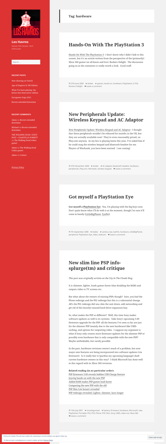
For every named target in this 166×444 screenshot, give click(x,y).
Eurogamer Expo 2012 (21, 97)
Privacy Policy (18, 167)
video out (125, 413)
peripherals (74, 168)
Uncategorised (93, 410)
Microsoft (133, 410)
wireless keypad (104, 168)
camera (105, 232)
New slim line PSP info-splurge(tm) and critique (97, 265)
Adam (14, 120)
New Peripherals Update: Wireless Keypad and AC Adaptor (106, 117)
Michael (15, 127)
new (140, 410)
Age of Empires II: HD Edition (25, 85)
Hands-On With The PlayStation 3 (106, 44)
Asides (90, 83)
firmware (115, 410)
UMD (118, 413)
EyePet (105, 214)
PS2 (89, 413)
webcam (102, 234)
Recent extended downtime (24, 102)
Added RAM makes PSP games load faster (90, 381)
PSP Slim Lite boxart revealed (84, 389)
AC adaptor (107, 166)
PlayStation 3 (128, 83)
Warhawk (92, 168)
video (95, 234)
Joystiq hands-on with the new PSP (87, 378)
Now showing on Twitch (22, 81)
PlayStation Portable (77, 413)
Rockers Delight (76, 86)
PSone (98, 413)
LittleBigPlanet (93, 214)
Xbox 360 (134, 413)
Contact (23, 155)
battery (107, 410)
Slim (108, 413)
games (100, 83)
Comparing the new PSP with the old (88, 385)
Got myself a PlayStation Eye (101, 197)
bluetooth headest (121, 166)
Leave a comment (94, 86)
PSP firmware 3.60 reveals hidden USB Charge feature (97, 374)
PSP (103, 413)
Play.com (83, 168)
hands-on (108, 83)
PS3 (136, 83)
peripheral (73, 234)
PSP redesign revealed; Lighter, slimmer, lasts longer (96, 392)
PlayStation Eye (92, 206)
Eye (110, 232)
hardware (117, 83)
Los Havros (20, 42)
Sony (113, 413)
